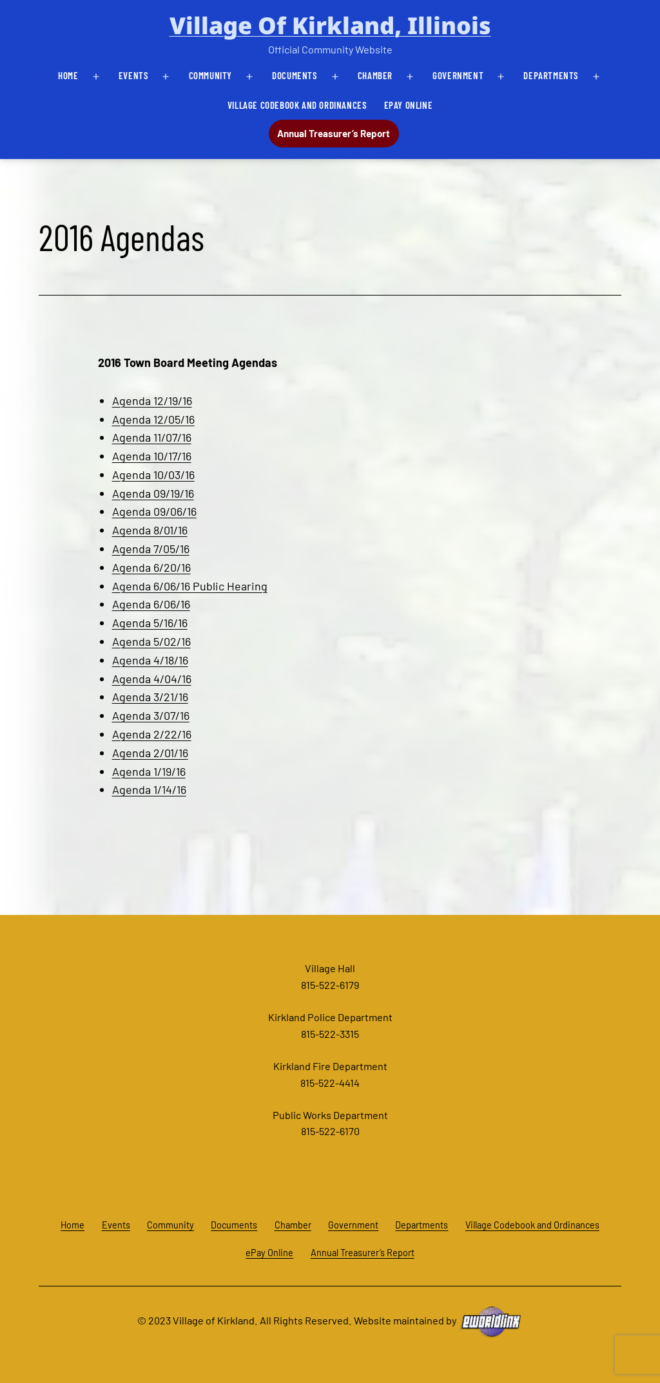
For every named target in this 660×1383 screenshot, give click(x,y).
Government (457, 75)
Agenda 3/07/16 (150, 715)
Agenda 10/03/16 (153, 474)
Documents (294, 75)
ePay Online (408, 105)
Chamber (375, 75)
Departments (551, 75)
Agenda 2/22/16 (151, 734)
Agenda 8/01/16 (150, 530)
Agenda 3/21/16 (150, 697)
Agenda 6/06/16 (151, 604)
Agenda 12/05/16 (153, 419)
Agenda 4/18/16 (150, 660)
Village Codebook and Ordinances (297, 105)
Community (210, 75)
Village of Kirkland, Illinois (330, 25)
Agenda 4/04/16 (151, 679)
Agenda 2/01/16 (150, 753)
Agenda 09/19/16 (153, 493)
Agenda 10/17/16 (151, 456)
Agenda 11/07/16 (151, 437)
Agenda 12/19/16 (152, 400)
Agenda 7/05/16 (150, 548)
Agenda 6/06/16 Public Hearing (189, 586)
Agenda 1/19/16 (149, 771)
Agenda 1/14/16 (149, 789)
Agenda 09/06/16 (154, 511)
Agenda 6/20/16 (151, 567)
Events (134, 75)
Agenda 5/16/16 (150, 623)
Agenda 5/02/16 (151, 641)
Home (68, 75)
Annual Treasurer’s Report (333, 133)
